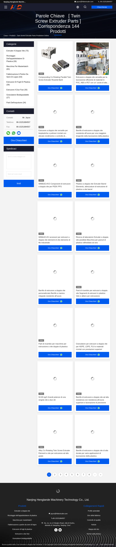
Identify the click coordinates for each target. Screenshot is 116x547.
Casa (5, 35)
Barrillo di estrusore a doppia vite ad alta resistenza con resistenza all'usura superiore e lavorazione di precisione (92, 400)
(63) (17, 67)
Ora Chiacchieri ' (55, 88)
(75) (17, 51)
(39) (18, 83)
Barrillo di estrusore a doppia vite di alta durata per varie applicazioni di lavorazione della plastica (92, 453)
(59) (15, 58)
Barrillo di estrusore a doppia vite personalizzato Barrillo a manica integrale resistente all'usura (52, 293)
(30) (16, 90)
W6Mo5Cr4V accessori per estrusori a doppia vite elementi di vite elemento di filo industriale (54, 240)
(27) (17, 96)
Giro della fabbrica (93, 515)
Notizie (93, 525)
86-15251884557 (105, 2)
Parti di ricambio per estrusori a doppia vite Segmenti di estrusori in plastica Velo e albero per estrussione (91, 293)
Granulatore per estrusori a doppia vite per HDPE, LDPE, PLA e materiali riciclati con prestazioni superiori (91, 346)
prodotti (12, 35)
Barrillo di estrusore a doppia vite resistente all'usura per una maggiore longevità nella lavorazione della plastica (92, 133)
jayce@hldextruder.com (83, 2)
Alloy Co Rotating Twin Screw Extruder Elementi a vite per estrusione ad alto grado (54, 453)
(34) (16, 103)
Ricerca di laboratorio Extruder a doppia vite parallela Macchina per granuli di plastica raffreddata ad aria (92, 240)
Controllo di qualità (93, 520)
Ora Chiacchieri (19, 140)
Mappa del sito (94, 529)
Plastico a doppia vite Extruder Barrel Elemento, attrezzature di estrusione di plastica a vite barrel (91, 186)
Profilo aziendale (94, 511)
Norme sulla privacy (94, 534)
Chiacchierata (102, 7)
